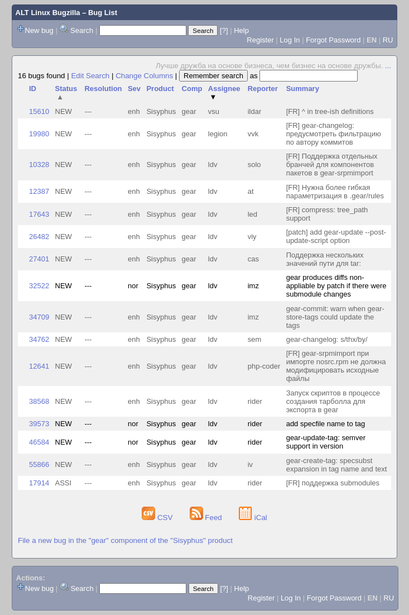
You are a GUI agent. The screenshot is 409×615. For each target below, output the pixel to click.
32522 (39, 286)
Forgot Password (333, 40)
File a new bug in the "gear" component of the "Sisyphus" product (125, 540)
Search (81, 30)
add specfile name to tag (325, 423)
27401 (39, 259)
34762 (39, 339)
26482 (39, 236)
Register (260, 40)
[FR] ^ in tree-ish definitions (330, 111)
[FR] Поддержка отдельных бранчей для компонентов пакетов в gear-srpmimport (332, 164)
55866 (39, 464)
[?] (224, 30)
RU (388, 40)
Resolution (103, 88)
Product (160, 88)
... (388, 65)
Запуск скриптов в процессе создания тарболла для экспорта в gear (333, 401)
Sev (134, 88)
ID (32, 88)
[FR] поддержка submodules (332, 483)
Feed (207, 517)
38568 (39, 401)
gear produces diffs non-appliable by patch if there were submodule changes (336, 285)
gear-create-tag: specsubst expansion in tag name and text (336, 464)
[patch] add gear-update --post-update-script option (336, 236)
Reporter (263, 88)
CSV (158, 517)
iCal (253, 517)
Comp (192, 88)
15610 (39, 111)
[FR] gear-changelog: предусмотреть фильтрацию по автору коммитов (333, 133)
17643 (39, 214)
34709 (39, 317)
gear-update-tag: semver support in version (325, 441)
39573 (39, 423)
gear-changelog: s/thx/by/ (327, 339)
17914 (39, 483)
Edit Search (90, 75)
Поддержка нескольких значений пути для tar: (325, 259)
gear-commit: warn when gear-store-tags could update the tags (335, 317)
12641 (39, 366)
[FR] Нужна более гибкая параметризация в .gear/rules (335, 191)
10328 (39, 164)
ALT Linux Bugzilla (48, 12)
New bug (39, 30)
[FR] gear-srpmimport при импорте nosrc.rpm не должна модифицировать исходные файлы (336, 366)
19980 (39, 134)
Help (241, 30)
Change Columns (144, 75)
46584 (39, 442)
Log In (290, 40)
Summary (302, 88)
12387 (39, 191)
